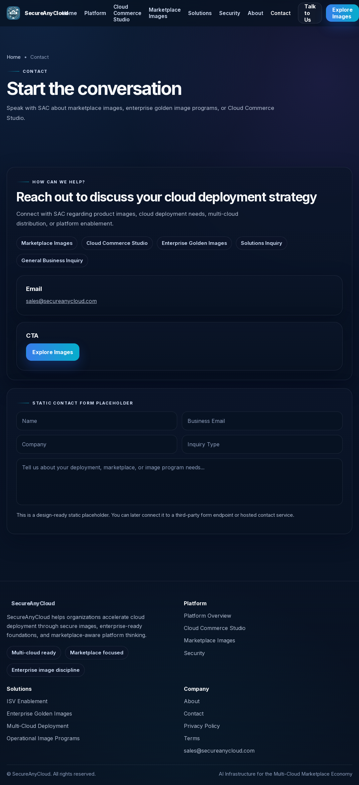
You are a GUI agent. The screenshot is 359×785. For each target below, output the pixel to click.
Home (69, 13)
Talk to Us (310, 13)
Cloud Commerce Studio (127, 13)
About (255, 13)
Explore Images (52, 352)
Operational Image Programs (43, 738)
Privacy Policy (202, 726)
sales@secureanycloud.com (61, 301)
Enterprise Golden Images (39, 713)
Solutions (200, 13)
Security (229, 13)
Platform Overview (207, 615)
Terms (192, 738)
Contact (281, 13)
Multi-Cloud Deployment (37, 726)
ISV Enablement (27, 701)
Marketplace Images (165, 13)
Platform (95, 13)
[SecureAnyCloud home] (31, 13)
